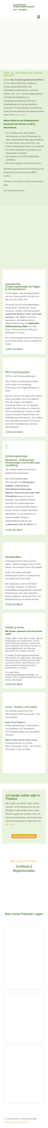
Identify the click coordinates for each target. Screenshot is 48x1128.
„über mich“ (20, 115)
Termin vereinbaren (24, 836)
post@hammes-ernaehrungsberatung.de (23, 6)
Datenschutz (11, 1122)
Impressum (22, 1122)
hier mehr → (11, 824)
